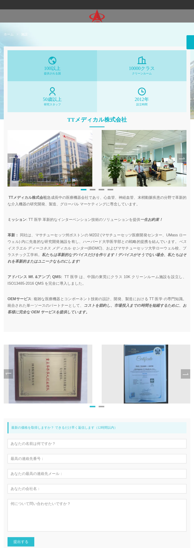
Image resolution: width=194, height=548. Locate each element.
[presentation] (12, 161)
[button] (83, 193)
